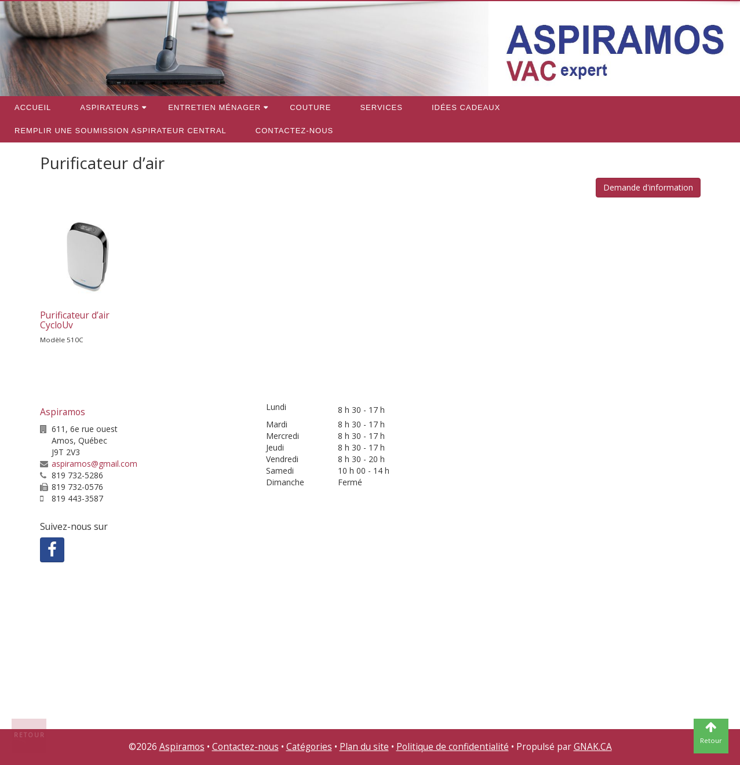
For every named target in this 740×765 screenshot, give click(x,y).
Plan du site (364, 747)
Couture (310, 107)
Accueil (32, 107)
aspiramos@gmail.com (94, 463)
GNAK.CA (593, 747)
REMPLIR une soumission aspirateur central (120, 130)
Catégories (309, 747)
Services (381, 107)
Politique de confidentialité (452, 747)
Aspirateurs (109, 107)
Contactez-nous (294, 130)
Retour (29, 735)
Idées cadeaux (466, 107)
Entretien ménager (214, 107)
